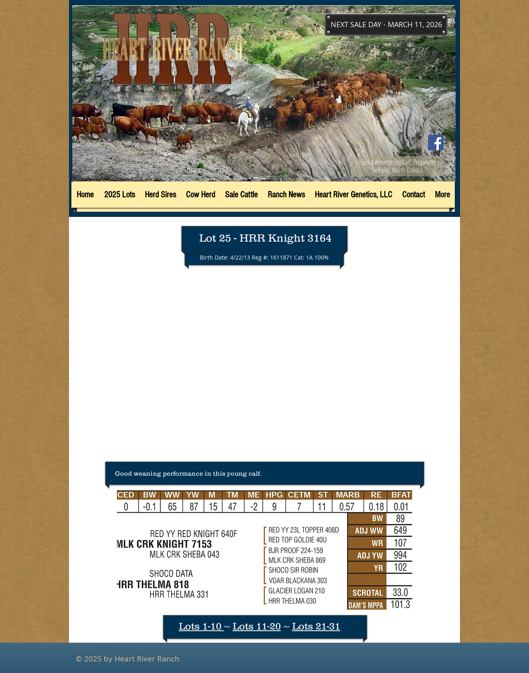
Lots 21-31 (316, 626)
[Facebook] (436, 142)
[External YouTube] (264, 367)
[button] (386, 25)
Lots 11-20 (257, 626)
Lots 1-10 (201, 626)
